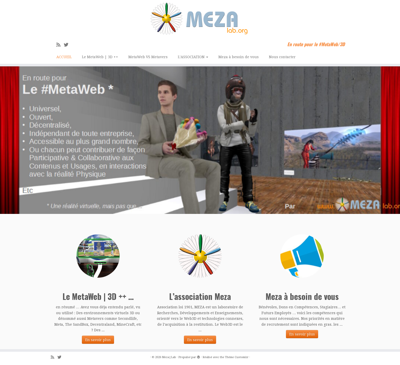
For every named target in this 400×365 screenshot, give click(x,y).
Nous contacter (282, 57)
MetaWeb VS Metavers (148, 57)
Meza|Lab (169, 357)
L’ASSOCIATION (193, 57)
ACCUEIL (64, 57)
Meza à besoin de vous (238, 57)
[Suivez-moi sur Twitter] (68, 44)
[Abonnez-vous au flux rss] (60, 44)
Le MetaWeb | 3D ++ (100, 57)
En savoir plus (98, 340)
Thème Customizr (236, 357)
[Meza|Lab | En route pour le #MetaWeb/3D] (200, 19)
